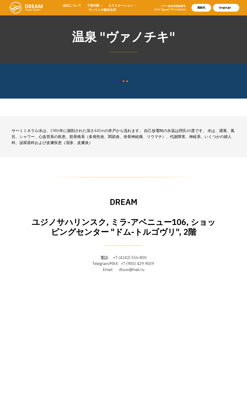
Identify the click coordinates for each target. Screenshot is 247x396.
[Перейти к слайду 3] (127, 187)
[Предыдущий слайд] (31, 128)
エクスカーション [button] (121, 5)
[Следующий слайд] (216, 128)
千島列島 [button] (93, 5)
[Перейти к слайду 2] (123, 187)
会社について (72, 5)
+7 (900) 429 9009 (138, 369)
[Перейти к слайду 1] (120, 187)
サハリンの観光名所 (102, 10)
